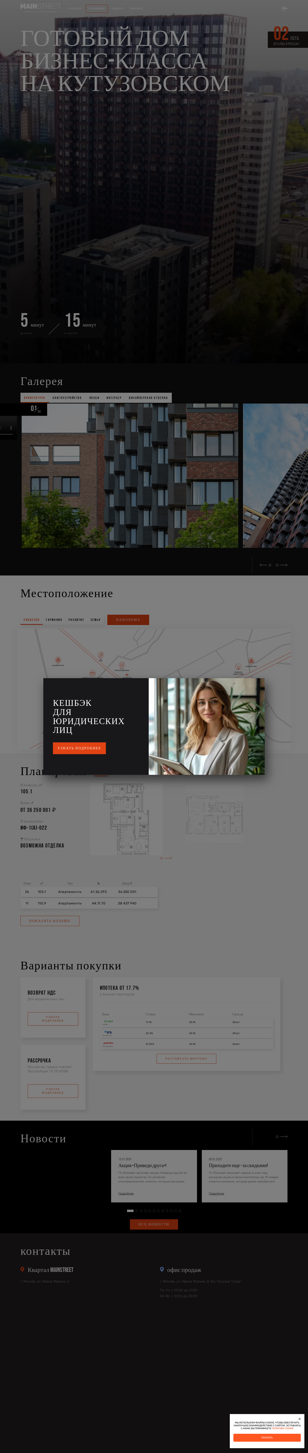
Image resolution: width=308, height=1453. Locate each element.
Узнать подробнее (79, 748)
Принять (267, 1437)
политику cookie (283, 1428)
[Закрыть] (299, 1418)
